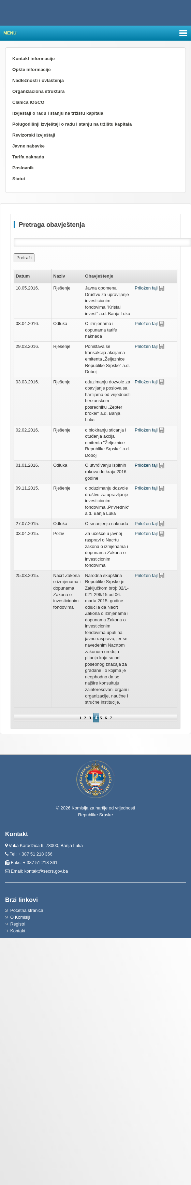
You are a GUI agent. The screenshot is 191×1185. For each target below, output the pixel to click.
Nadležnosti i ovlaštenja (38, 80)
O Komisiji (20, 917)
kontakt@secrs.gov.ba (46, 871)
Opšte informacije (31, 69)
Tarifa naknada (28, 156)
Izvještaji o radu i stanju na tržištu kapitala (57, 113)
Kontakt (17, 930)
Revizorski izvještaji (33, 135)
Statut (18, 178)
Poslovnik (23, 167)
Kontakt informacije (33, 58)
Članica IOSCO (28, 102)
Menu (9, 33)
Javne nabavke (28, 146)
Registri (17, 924)
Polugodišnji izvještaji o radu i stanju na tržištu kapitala (72, 124)
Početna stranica (26, 910)
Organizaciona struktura (38, 91)
